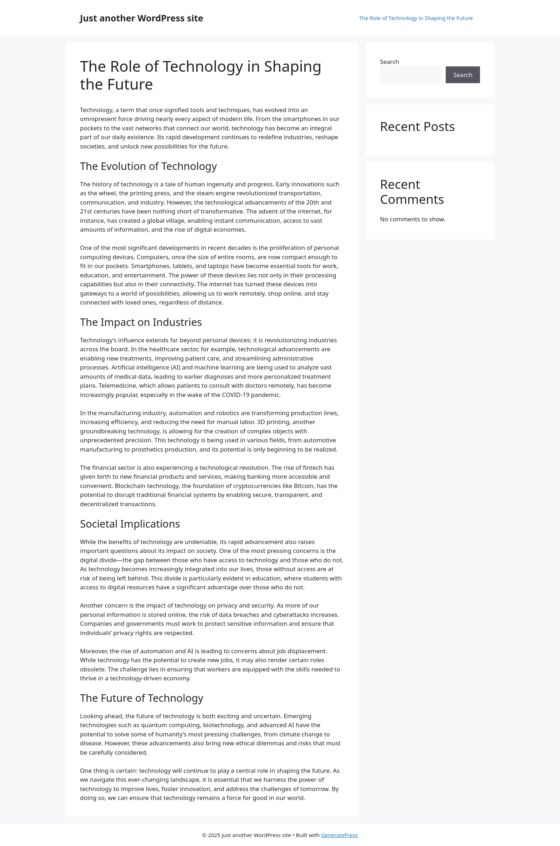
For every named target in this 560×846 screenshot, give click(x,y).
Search (389, 61)
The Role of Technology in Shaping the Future (416, 17)
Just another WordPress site (141, 18)
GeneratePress (339, 835)
